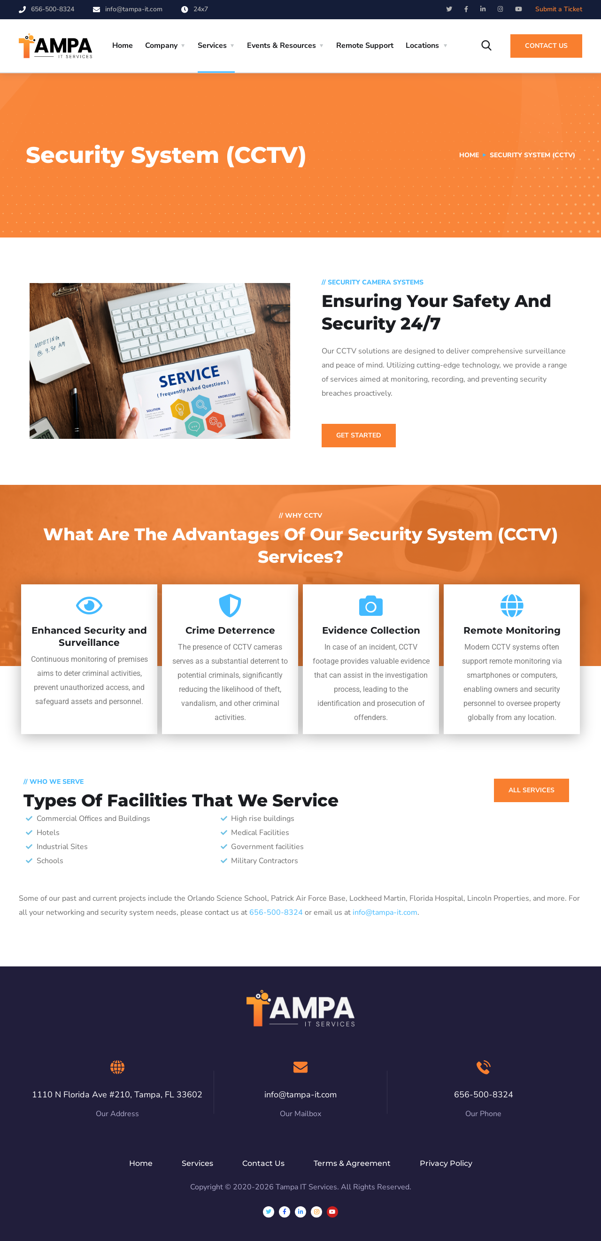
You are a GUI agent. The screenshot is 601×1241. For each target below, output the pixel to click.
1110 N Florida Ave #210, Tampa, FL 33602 (117, 1094)
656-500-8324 (52, 9)
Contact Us (546, 45)
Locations (422, 45)
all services (532, 790)
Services (212, 45)
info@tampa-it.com (133, 9)
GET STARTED (358, 435)
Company (161, 45)
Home (122, 45)
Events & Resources (281, 45)
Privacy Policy (446, 1163)
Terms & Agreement (352, 1163)
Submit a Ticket (558, 9)
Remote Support (364, 45)
